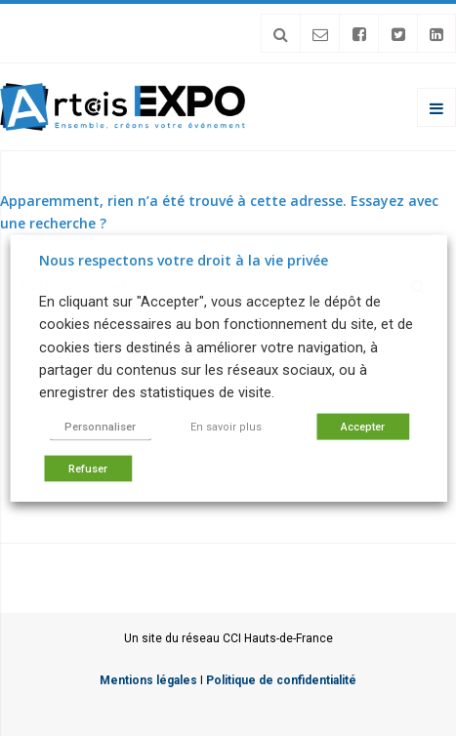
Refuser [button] (87, 468)
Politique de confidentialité (281, 680)
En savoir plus (226, 426)
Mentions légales (148, 680)
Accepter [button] (363, 426)
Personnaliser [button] (100, 426)
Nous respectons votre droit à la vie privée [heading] (183, 260)
